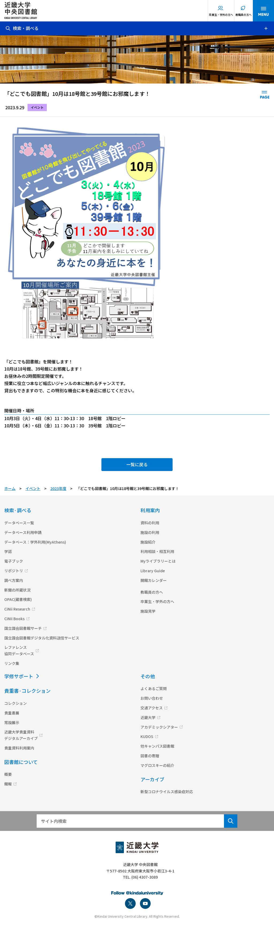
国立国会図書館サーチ (23, 628)
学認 (8, 551)
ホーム (10, 488)
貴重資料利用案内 (19, 748)
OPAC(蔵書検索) (18, 599)
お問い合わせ (151, 698)
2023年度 (58, 488)
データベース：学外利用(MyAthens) (35, 542)
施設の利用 (149, 532)
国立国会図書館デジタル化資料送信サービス (41, 638)
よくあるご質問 (153, 688)
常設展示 (11, 722)
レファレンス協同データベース (19, 650)
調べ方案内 (13, 580)
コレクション (15, 703)
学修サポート (18, 676)
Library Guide (152, 570)
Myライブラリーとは (158, 561)
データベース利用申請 (22, 532)
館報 (8, 783)
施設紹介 (147, 542)
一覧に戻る (137, 464)
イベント (32, 488)
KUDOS (146, 736)
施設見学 (147, 611)
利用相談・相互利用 (157, 551)
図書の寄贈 (149, 755)
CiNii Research (17, 609)
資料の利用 (149, 522)
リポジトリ (13, 570)
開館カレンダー (153, 580)
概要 (8, 774)
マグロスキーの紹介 (157, 765)
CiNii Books (14, 618)
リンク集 (11, 663)
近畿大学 (147, 717)
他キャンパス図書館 (157, 746)
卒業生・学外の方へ (221, 15)
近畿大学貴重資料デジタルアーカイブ (21, 735)
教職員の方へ (243, 15)
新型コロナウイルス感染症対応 (166, 791)
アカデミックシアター (159, 727)
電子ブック (13, 561)
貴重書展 (11, 713)
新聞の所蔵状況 (17, 590)
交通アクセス (151, 707)
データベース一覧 (19, 522)
